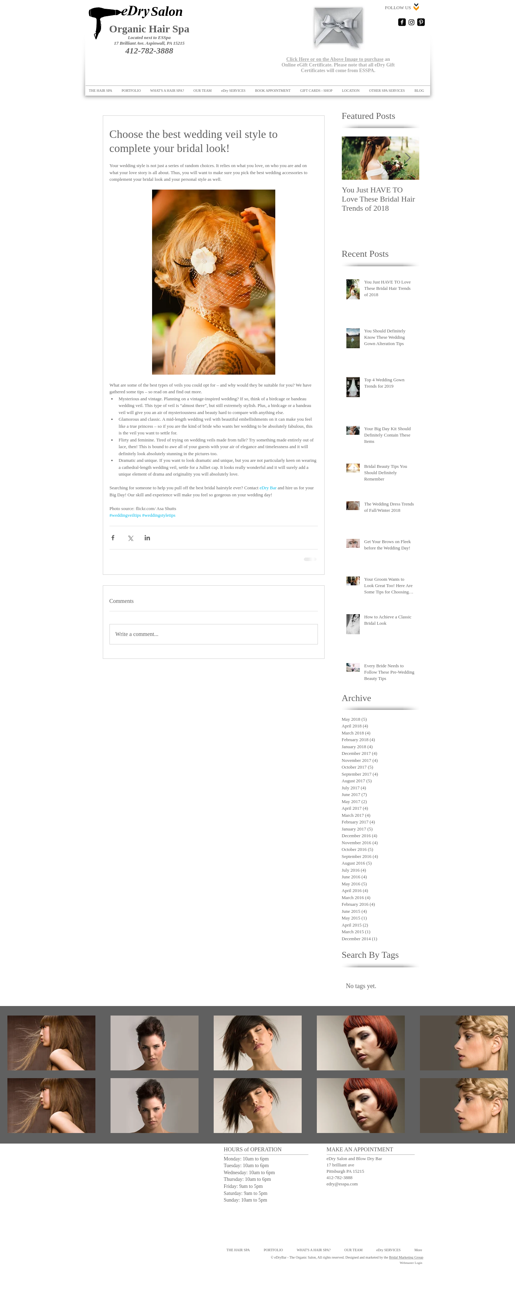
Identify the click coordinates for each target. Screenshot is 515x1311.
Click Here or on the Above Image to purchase (334, 59)
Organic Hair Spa (149, 28)
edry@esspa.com (342, 1183)
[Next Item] (408, 158)
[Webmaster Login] (411, 1263)
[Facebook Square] (402, 22)
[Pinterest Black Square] (421, 22)
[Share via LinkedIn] (147, 537)
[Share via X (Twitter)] (130, 537)
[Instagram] (411, 22)
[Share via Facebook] (112, 537)
